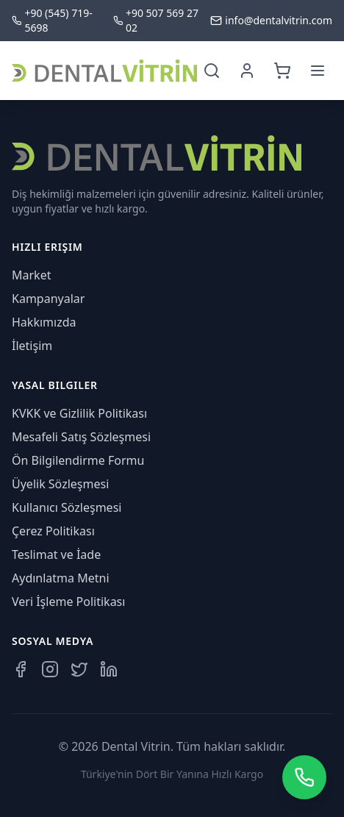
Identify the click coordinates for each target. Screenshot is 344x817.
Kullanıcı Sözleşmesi (66, 507)
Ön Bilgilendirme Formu (78, 460)
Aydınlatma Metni (61, 578)
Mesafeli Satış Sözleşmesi (81, 437)
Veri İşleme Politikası (68, 601)
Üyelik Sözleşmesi (60, 484)
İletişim (32, 346)
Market (31, 275)
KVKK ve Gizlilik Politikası (79, 413)
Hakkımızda (44, 322)
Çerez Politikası (53, 531)
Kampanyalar (48, 298)
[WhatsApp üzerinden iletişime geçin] (304, 777)
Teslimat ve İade (56, 554)
